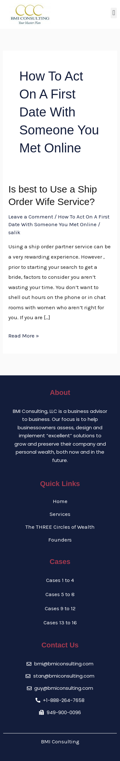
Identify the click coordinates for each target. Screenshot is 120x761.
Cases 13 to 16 (60, 622)
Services (60, 514)
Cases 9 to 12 (60, 608)
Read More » (23, 335)
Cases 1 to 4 (60, 580)
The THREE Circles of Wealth (60, 527)
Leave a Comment (30, 216)
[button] (114, 13)
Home (60, 501)
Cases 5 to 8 (60, 594)
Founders (60, 539)
